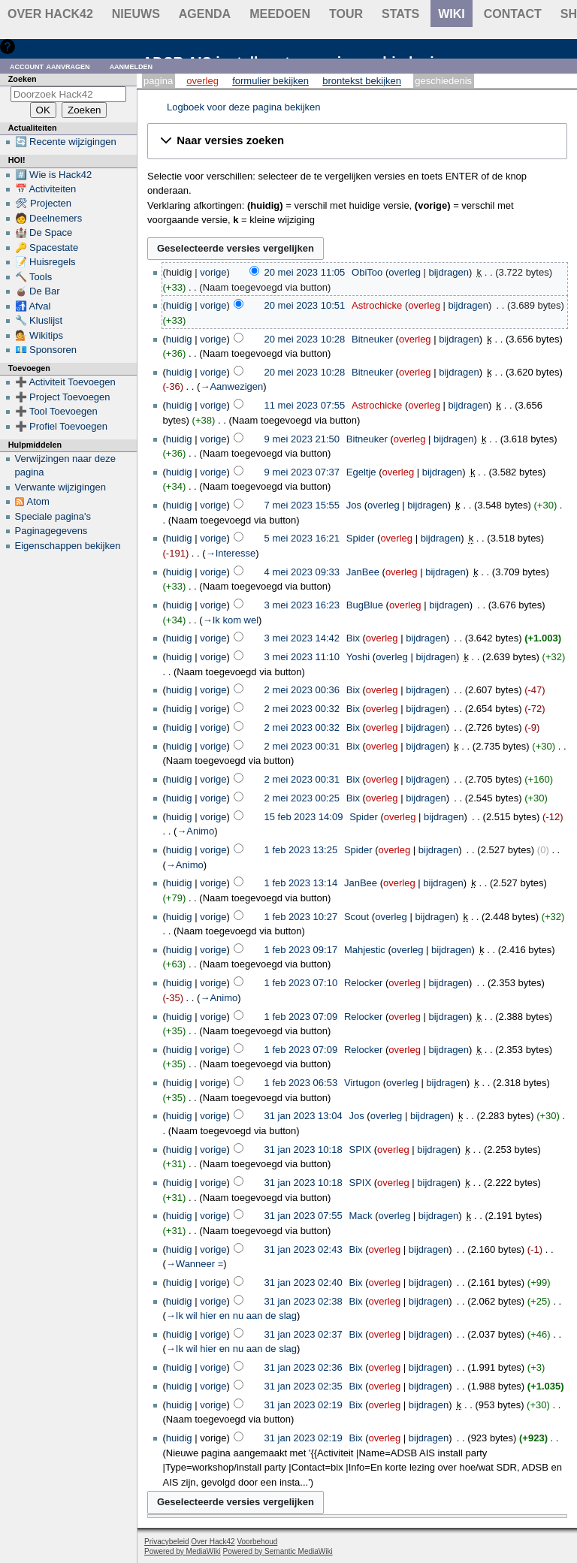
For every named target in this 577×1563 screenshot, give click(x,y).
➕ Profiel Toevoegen (61, 426)
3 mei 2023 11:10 (302, 656)
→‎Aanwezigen (231, 386)
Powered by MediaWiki (182, 1551)
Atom (38, 501)
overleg (404, 272)
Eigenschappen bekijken (68, 545)
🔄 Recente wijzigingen (65, 141)
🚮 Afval (33, 306)
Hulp (29, 46)
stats (400, 14)
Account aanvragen (50, 65)
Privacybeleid (166, 1541)
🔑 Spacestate (47, 247)
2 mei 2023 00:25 (302, 798)
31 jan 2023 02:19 (303, 1405)
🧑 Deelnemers (49, 218)
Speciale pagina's (53, 516)
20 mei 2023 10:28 (305, 339)
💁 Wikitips (39, 335)
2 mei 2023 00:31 (302, 746)
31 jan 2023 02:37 (303, 1334)
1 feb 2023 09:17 (301, 949)
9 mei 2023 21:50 (302, 439)
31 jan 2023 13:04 (303, 1115)
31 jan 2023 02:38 (303, 1301)
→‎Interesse (230, 553)
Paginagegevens (51, 530)
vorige (213, 272)
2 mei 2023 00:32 (302, 708)
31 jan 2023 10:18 (303, 1149)
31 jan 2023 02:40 (303, 1282)
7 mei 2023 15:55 (302, 505)
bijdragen (449, 272)
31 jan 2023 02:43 (303, 1249)
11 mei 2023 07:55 (305, 405)
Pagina (158, 80)
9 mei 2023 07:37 (302, 472)
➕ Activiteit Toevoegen (65, 382)
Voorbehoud (257, 1541)
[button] (357, 141)
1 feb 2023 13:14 (301, 883)
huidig (179, 305)
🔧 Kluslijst (39, 320)
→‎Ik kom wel (230, 620)
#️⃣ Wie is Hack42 (53, 174)
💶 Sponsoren (46, 349)
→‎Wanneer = (194, 1263)
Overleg (202, 80)
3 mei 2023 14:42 (302, 638)
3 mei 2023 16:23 (302, 605)
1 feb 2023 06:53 (301, 1082)
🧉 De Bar (37, 291)
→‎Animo (195, 831)
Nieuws (136, 14)
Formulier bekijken (270, 80)
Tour (346, 14)
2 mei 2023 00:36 (302, 690)
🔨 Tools (34, 276)
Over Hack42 (50, 14)
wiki (451, 14)
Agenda (205, 14)
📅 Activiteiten (46, 189)
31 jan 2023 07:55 (303, 1215)
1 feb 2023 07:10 (301, 982)
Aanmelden (131, 65)
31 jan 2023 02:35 (303, 1386)
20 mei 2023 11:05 (305, 272)
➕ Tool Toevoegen (56, 411)
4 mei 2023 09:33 (302, 572)
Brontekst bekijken (361, 80)
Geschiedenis (443, 80)
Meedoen (279, 14)
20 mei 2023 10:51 (305, 305)
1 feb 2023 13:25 (301, 849)
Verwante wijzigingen (60, 487)
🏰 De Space (44, 232)
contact (513, 14)
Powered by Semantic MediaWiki (278, 1551)
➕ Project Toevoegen (62, 397)
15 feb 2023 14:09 (303, 816)
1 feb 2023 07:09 (301, 1016)
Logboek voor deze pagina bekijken (244, 107)
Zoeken (22, 78)
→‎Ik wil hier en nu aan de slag (231, 1315)
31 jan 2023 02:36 (303, 1367)
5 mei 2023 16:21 (302, 538)
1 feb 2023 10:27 (301, 916)
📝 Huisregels (45, 261)
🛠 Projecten (43, 203)
